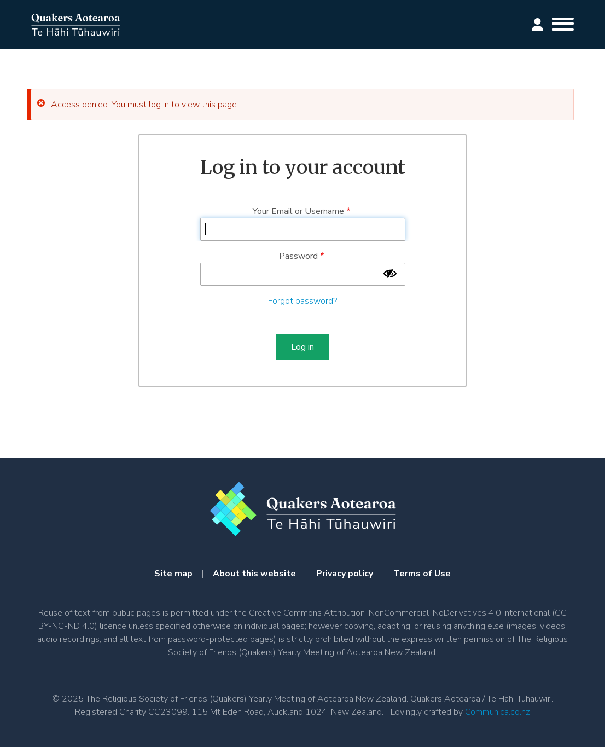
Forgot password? (302, 301)
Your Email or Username (298, 211)
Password (298, 256)
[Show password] (390, 273)
